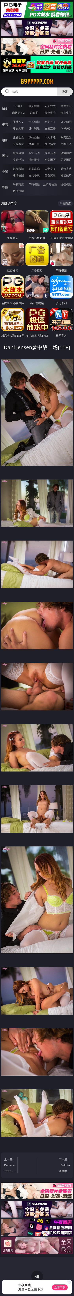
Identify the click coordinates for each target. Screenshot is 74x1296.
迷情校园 (18, 175)
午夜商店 (18, 184)
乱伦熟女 (50, 144)
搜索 (65, 91)
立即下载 (59, 1287)
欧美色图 (50, 153)
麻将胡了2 (18, 112)
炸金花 (34, 112)
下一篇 (64, 1165)
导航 (5, 187)
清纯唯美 (34, 159)
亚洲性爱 (18, 137)
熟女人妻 (18, 128)
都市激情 (18, 168)
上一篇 (10, 1165)
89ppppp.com (37, 82)
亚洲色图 (34, 153)
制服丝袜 (18, 144)
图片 (5, 156)
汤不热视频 (50, 184)
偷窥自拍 (18, 153)
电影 (5, 140)
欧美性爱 (66, 137)
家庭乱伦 (34, 168)
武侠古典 (66, 168)
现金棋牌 (50, 112)
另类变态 (66, 144)
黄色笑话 (50, 175)
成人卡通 (50, 137)
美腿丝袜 (18, 159)
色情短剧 (18, 191)
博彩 (5, 109)
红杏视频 (66, 184)
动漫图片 (66, 153)
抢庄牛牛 (66, 112)
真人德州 (34, 106)
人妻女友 (50, 168)
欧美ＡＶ (50, 121)
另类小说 (34, 175)
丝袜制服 (34, 128)
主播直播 (50, 128)
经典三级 (34, 144)
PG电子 (18, 106)
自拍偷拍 (34, 121)
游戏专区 (66, 106)
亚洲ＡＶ (18, 121)
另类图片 (66, 159)
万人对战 (50, 106)
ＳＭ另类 (66, 128)
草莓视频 (34, 184)
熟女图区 (50, 159)
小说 (5, 171)
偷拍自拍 (34, 137)
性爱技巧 (66, 175)
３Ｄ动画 (66, 121)
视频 (5, 124)
